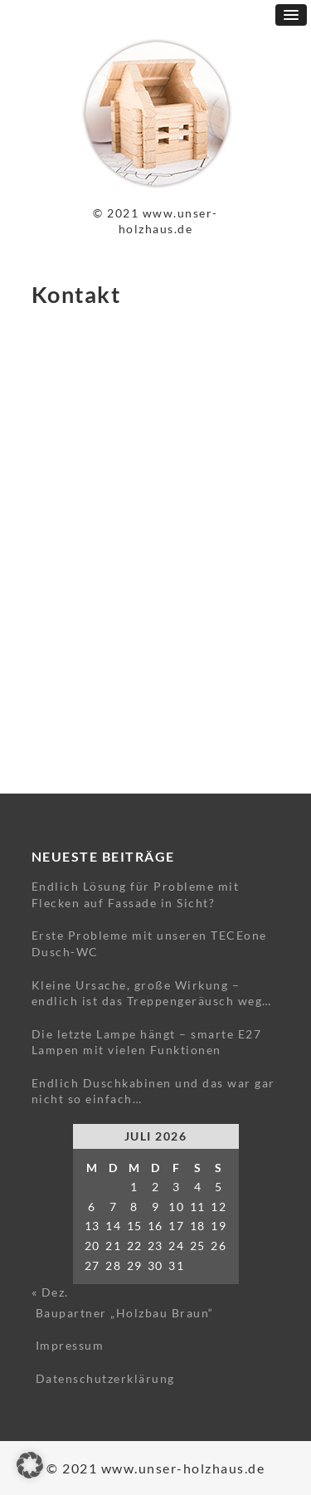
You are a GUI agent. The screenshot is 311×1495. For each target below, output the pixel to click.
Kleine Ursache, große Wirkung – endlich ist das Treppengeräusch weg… (152, 993)
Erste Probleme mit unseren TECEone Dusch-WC (149, 943)
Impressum (70, 1345)
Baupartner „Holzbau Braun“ (125, 1313)
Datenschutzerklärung (105, 1378)
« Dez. (50, 1292)
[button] (30, 1465)
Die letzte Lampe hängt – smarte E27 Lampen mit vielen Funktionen (147, 1042)
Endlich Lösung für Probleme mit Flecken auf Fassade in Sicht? (136, 894)
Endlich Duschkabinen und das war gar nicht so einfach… (153, 1091)
